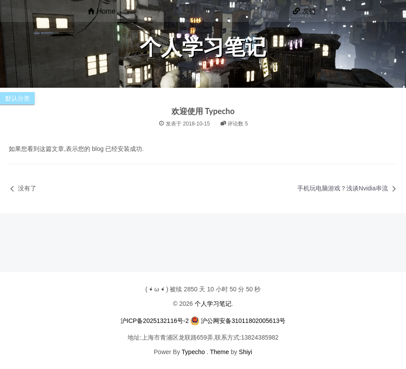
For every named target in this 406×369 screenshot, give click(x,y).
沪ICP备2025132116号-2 (155, 320)
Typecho (193, 351)
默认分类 (17, 98)
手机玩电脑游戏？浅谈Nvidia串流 (342, 188)
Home (102, 11)
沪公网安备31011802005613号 (243, 320)
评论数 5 (234, 124)
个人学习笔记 (213, 303)
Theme (219, 351)
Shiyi (245, 351)
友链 (304, 11)
